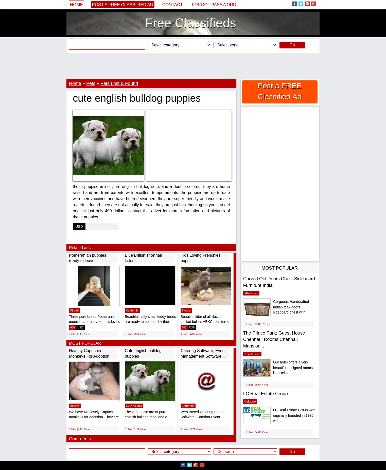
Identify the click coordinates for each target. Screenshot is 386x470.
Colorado (250, 401)
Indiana (74, 406)
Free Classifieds (190, 23)
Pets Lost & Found (119, 83)
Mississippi (251, 293)
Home (76, 4)
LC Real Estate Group (265, 393)
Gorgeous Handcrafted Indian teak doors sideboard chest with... (291, 307)
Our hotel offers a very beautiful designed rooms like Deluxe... (293, 367)
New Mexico (134, 406)
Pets (90, 83)
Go (292, 45)
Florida (74, 310)
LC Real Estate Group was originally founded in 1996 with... (294, 415)
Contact (172, 4)
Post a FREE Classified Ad (122, 4)
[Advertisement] (193, 66)
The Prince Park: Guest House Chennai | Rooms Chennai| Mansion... (274, 339)
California (132, 310)
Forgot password (214, 4)
